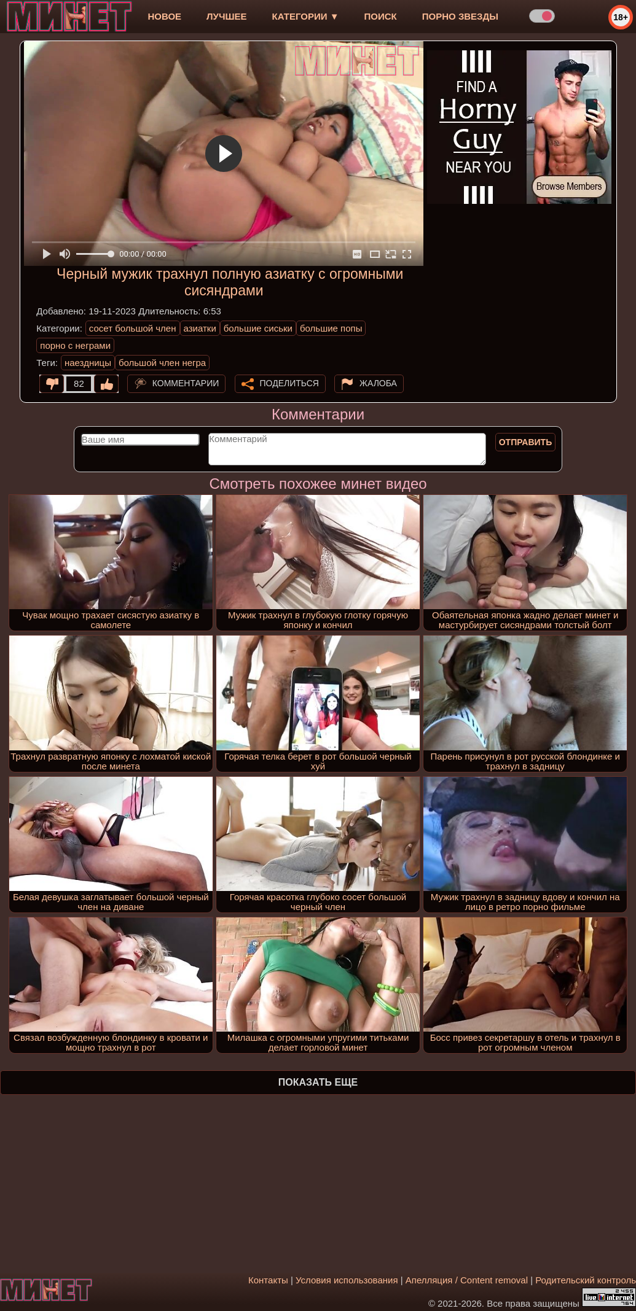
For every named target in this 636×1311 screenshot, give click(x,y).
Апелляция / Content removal (467, 1280)
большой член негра (162, 362)
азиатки (200, 328)
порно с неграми (75, 345)
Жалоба (378, 383)
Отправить (525, 442)
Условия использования (347, 1280)
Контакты (268, 1280)
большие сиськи (258, 328)
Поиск (380, 16)
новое (164, 16)
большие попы (331, 328)
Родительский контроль (585, 1280)
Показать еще (318, 1082)
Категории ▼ (305, 16)
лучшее (226, 16)
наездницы (88, 362)
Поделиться (289, 383)
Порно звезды (460, 16)
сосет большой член (132, 328)
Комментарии (185, 383)
